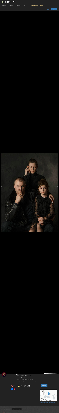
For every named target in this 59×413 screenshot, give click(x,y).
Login (48, 9)
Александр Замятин (22, 377)
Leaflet (42, 399)
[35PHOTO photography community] (8, 2)
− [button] (42, 394)
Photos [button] (4, 5)
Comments (7, 409)
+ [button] (42, 391)
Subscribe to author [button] (44, 386)
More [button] (25, 5)
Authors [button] (11, 5)
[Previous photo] (1, 186)
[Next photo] (57, 186)
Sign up (54, 9)
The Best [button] (18, 5)
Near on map (16, 409)
